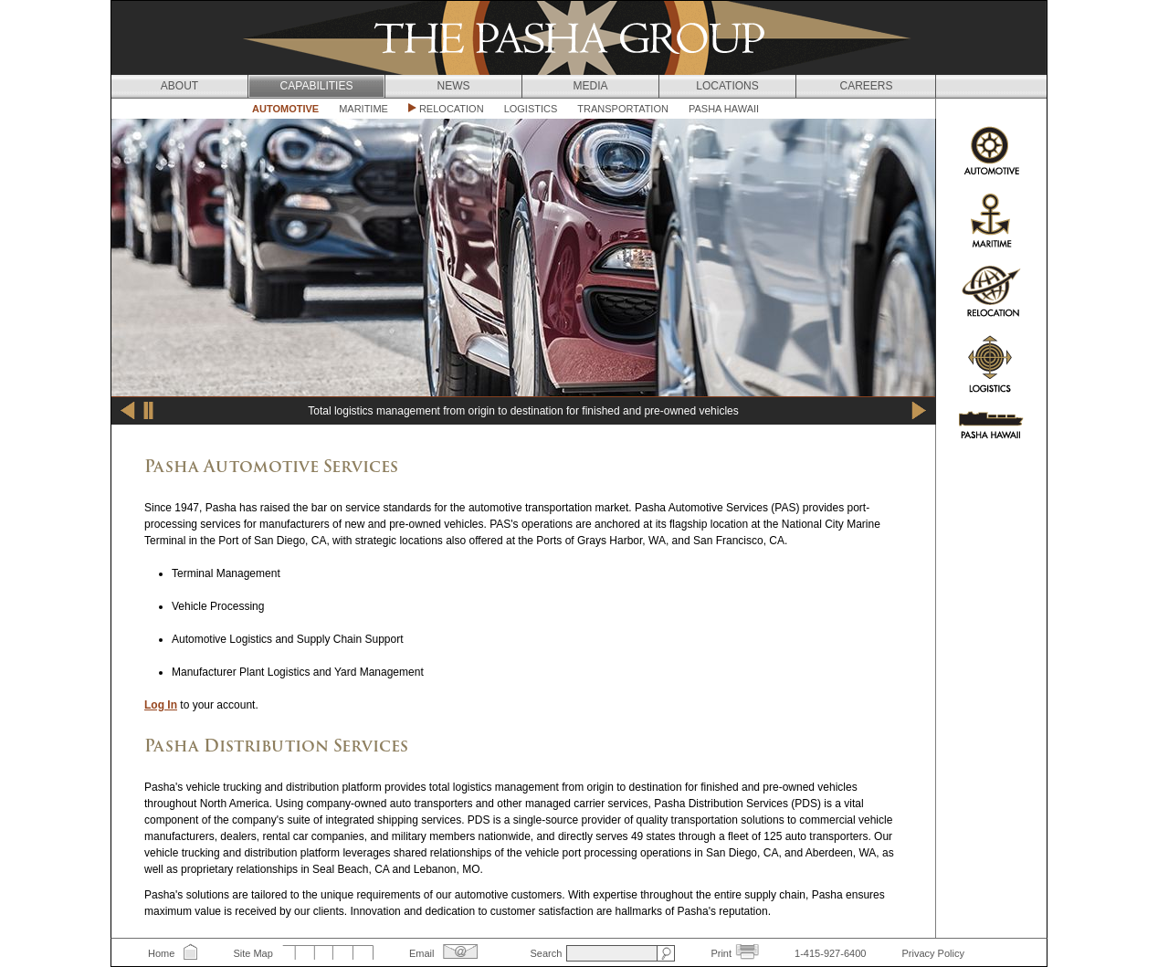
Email (422, 953)
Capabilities (316, 85)
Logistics (531, 108)
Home (161, 953)
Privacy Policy (932, 953)
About (179, 85)
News (453, 85)
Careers (865, 85)
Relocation (451, 108)
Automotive (285, 108)
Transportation (622, 108)
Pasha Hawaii (724, 108)
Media (590, 85)
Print (721, 953)
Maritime (363, 108)
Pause (149, 411)
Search (546, 953)
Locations (727, 85)
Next (919, 411)
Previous (128, 411)
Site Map (252, 953)
